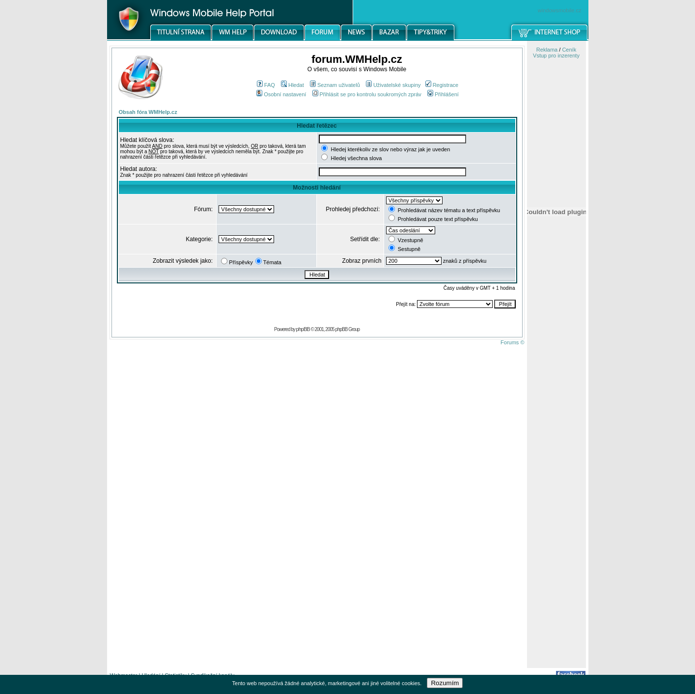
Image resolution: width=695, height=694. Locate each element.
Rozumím (445, 683)
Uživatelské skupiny (393, 85)
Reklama (546, 50)
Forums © (512, 342)
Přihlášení (443, 94)
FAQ (266, 85)
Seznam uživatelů (335, 85)
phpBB (303, 329)
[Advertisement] (556, 512)
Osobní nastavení (281, 94)
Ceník (569, 50)
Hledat (292, 85)
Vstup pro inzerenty (556, 55)
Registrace (442, 85)
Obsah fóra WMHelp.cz (148, 112)
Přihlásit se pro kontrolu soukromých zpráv (366, 94)
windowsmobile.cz (560, 10)
